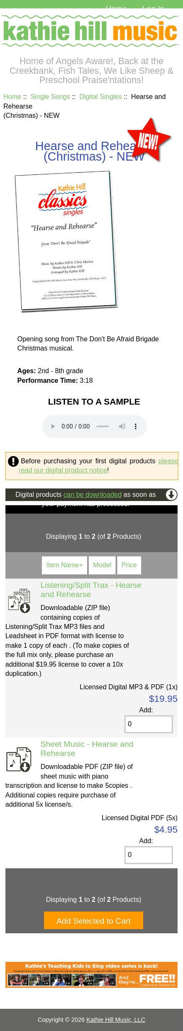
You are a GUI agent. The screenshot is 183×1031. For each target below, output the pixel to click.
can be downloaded (93, 494)
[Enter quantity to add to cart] (148, 724)
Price (129, 565)
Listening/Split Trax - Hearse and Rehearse (91, 590)
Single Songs (50, 96)
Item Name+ (64, 565)
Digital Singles (100, 96)
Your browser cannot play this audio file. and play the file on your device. (94, 426)
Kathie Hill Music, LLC (115, 1019)
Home (116, 8)
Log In (153, 8)
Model (102, 565)
